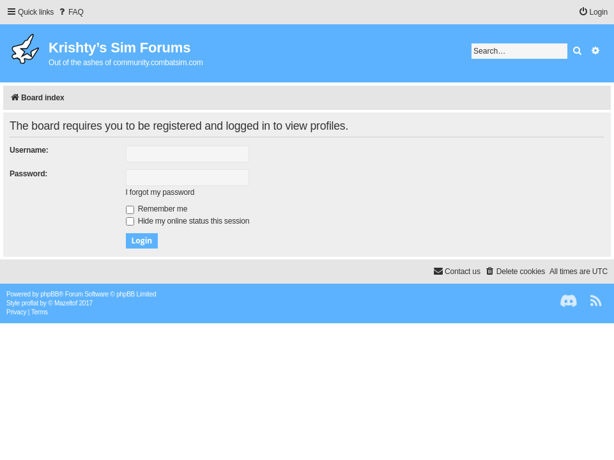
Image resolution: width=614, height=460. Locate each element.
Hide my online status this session (188, 221)
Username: (29, 150)
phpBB (49, 294)
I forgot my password (160, 192)
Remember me (157, 208)
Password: (28, 173)
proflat (30, 303)
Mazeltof (65, 303)
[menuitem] (70, 12)
